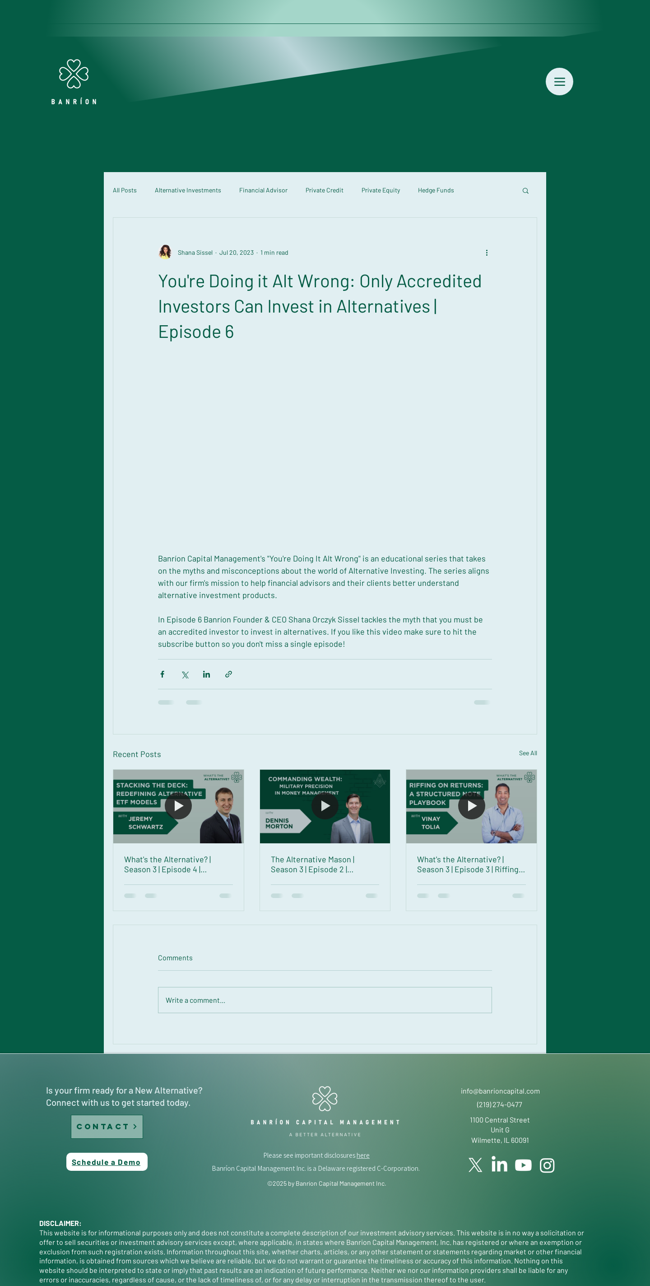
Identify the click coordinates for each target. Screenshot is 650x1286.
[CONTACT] (107, 1127)
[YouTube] (523, 1165)
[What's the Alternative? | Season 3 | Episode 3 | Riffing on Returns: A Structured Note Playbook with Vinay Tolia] (471, 806)
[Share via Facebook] (162, 674)
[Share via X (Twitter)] (184, 674)
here (363, 1155)
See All (528, 753)
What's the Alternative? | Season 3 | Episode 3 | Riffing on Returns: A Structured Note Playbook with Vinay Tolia (468, 864)
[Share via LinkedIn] (206, 674)
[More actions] (486, 252)
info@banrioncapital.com (500, 1090)
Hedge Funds (436, 190)
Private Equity (381, 190)
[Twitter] (475, 1165)
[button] (525, 190)
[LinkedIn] (499, 1165)
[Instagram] (547, 1165)
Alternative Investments (188, 190)
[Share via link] (228, 674)
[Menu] (559, 81)
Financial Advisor (263, 190)
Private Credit (325, 190)
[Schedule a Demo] (107, 1162)
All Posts (125, 190)
